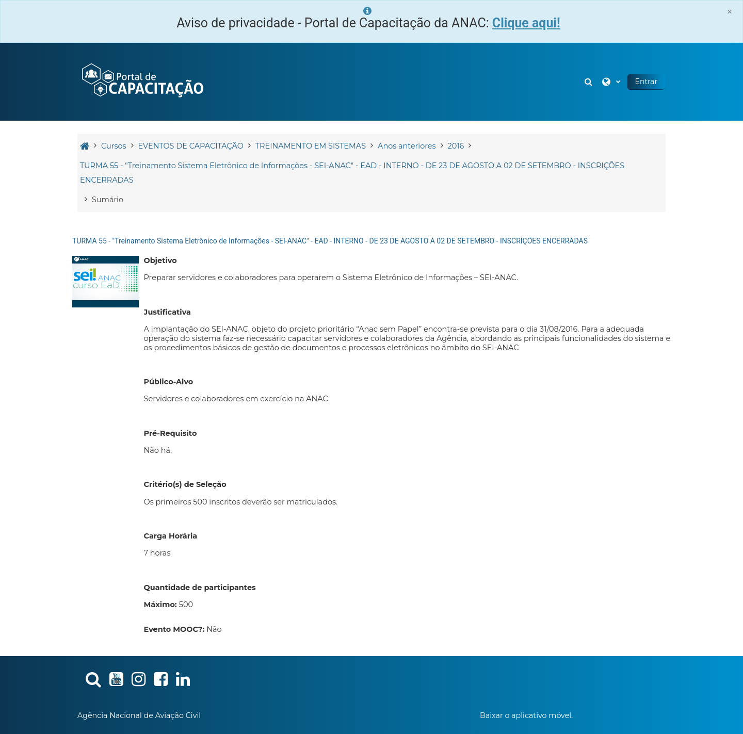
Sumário (107, 199)
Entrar (646, 81)
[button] (590, 81)
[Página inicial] (141, 81)
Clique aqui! (526, 22)
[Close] (729, 11)
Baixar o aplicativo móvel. (526, 715)
